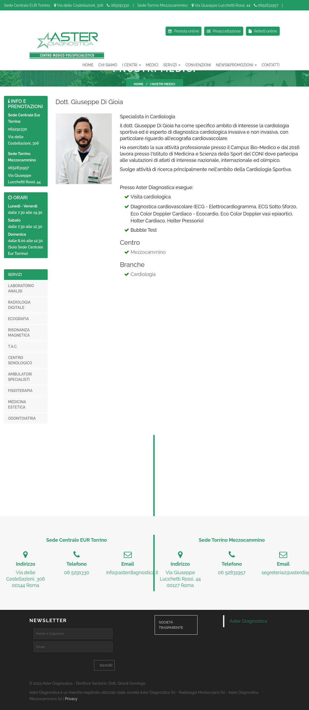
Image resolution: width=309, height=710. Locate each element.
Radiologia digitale (19, 305)
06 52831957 (232, 572)
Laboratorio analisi (21, 288)
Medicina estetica (17, 404)
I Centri (131, 65)
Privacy (71, 699)
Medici (152, 65)
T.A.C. (13, 346)
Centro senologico (20, 360)
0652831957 (266, 5)
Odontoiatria (22, 418)
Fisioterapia (20, 391)
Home (138, 84)
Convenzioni (198, 65)
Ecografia (18, 319)
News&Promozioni (236, 65)
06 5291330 (76, 572)
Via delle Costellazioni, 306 (78, 5)
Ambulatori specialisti (20, 377)
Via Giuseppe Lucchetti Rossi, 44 (221, 5)
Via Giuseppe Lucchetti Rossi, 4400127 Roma (180, 579)
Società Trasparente (171, 625)
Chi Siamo (107, 65)
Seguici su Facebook (24, 19)
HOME (88, 65)
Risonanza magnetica (19, 332)
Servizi (171, 65)
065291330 (118, 5)
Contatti (271, 65)
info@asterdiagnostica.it (132, 572)
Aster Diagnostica (248, 621)
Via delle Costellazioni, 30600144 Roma (25, 579)
